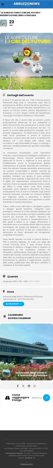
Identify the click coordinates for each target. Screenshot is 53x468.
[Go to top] (26, 464)
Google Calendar (19, 318)
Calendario (15, 315)
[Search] (50, 4)
